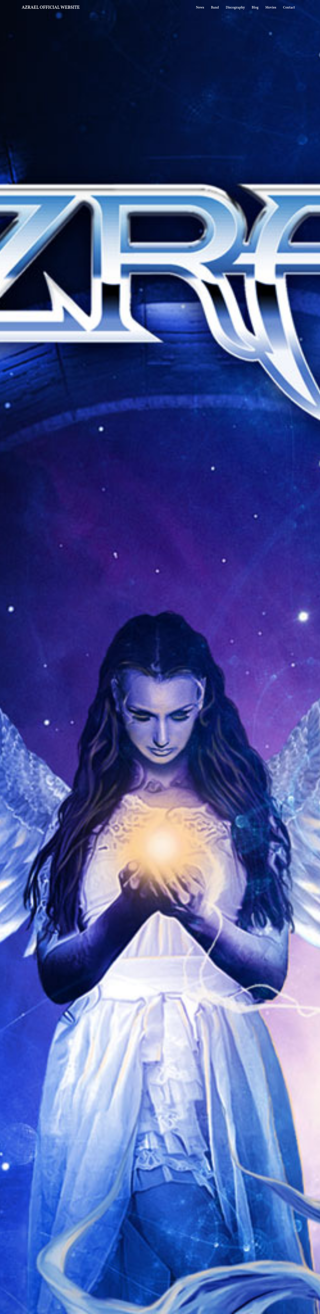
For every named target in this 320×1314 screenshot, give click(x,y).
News (200, 7)
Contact (289, 7)
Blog (255, 7)
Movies (270, 7)
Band (215, 7)
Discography (235, 7)
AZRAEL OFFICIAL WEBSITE (51, 8)
